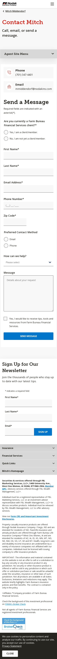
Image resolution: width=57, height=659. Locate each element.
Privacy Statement (12, 646)
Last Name (11, 165)
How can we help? (15, 256)
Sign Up (43, 431)
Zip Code (10, 215)
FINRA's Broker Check (15, 604)
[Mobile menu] (52, 4)
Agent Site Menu (16, 54)
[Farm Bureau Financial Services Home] (17, 4)
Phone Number (14, 199)
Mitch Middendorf (15, 11)
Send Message (28, 336)
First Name (11, 149)
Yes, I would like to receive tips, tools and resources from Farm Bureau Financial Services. (31, 322)
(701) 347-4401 (24, 74)
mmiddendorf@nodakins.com (33, 89)
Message (9, 272)
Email (8, 425)
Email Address (13, 182)
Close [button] (10, 653)
